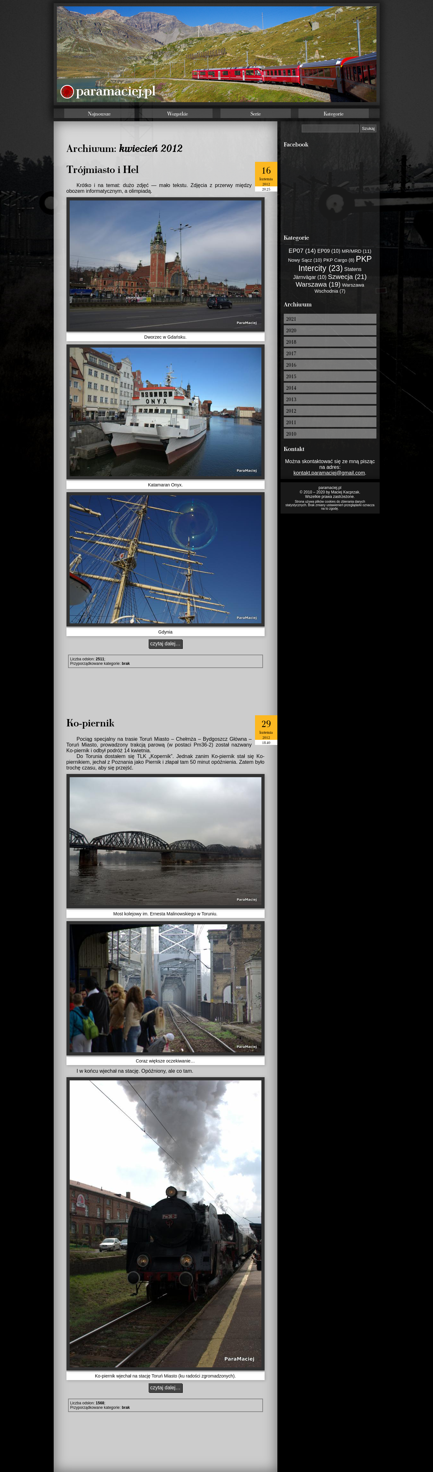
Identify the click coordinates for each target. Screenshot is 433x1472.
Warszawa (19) (318, 284)
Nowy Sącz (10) (305, 260)
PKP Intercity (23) (335, 263)
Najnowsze (99, 113)
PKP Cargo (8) (338, 260)
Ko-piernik (90, 722)
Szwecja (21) (347, 276)
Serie (256, 113)
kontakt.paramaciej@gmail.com (329, 473)
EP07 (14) (302, 250)
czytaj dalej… (165, 643)
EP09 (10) (328, 251)
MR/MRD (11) (357, 251)
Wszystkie (177, 113)
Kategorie (334, 113)
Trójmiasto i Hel (102, 169)
